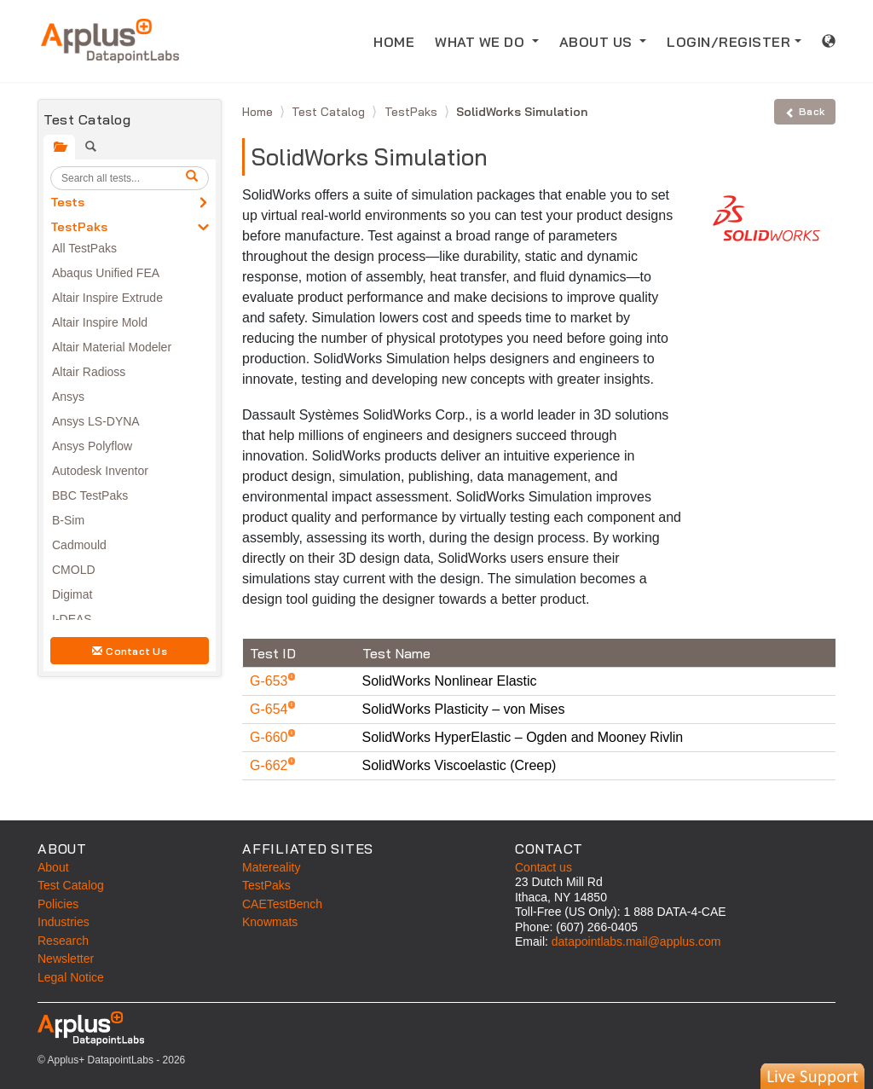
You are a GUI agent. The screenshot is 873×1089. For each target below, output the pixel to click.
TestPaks (78, 227)
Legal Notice (71, 977)
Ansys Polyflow (92, 446)
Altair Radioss (88, 372)
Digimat (72, 594)
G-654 (271, 709)
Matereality (271, 867)
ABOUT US (598, 41)
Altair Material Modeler (111, 347)
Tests (67, 202)
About (53, 867)
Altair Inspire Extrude (107, 297)
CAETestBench (282, 904)
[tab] (59, 147)
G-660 (271, 737)
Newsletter (66, 958)
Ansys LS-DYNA (96, 421)
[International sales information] (829, 41)
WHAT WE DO (482, 41)
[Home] (110, 41)
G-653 (271, 681)
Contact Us (129, 651)
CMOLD (73, 569)
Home (259, 111)
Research (63, 940)
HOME (393, 41)
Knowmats (270, 922)
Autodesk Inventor (100, 471)
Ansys (68, 396)
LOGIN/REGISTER (728, 41)
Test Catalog (330, 111)
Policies (58, 904)
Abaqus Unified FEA (105, 273)
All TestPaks (84, 248)
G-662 (271, 765)
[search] (194, 178)
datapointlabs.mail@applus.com (636, 941)
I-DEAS (72, 619)
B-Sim (68, 520)
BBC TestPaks (90, 495)
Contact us (543, 867)
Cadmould (79, 545)
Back (804, 111)
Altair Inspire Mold (99, 322)
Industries (64, 922)
